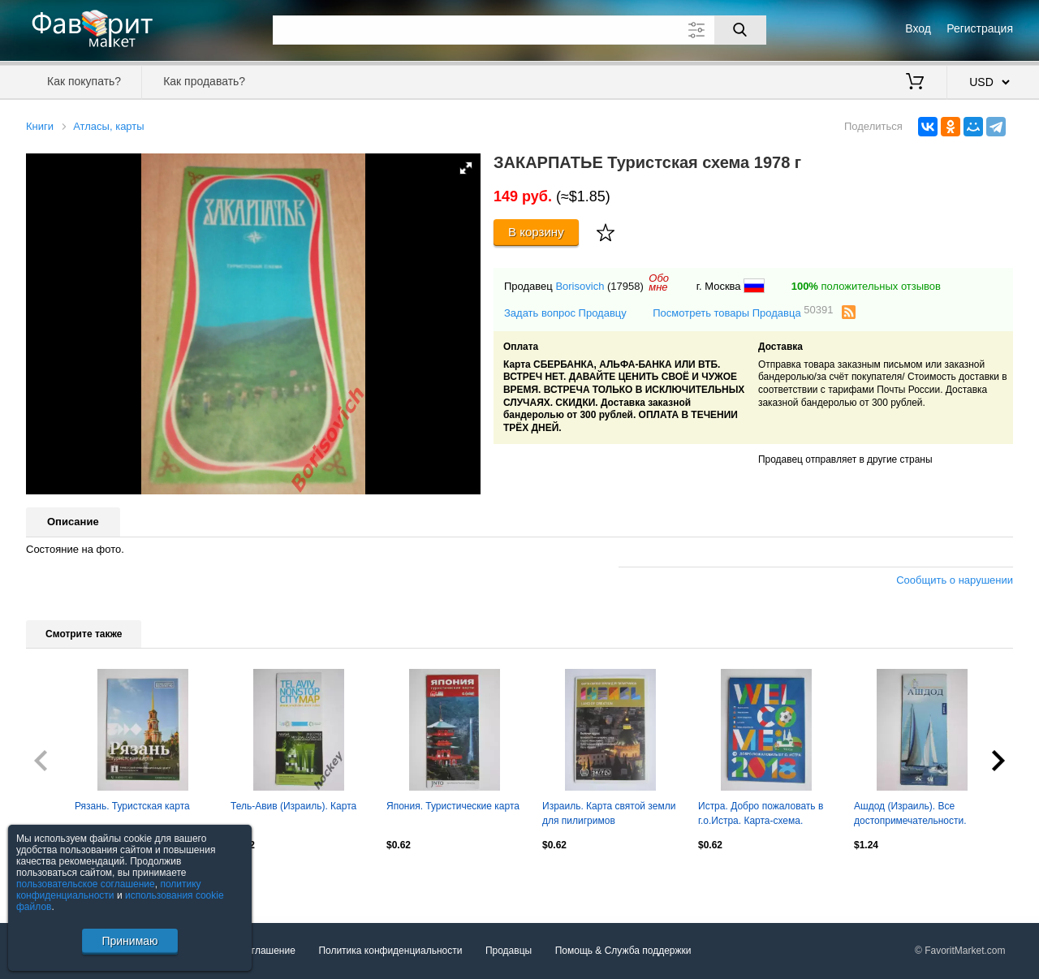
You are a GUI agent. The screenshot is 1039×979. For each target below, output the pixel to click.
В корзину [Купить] (536, 232)
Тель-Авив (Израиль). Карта (293, 806)
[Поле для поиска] (519, 30)
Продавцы (508, 950)
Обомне (659, 282)
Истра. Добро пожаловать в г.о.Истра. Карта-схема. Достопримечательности (760, 815)
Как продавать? (204, 81)
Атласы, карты (108, 126)
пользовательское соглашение (85, 884)
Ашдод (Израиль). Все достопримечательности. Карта (910, 815)
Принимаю (129, 940)
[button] (466, 168)
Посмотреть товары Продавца (743, 312)
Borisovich (579, 286)
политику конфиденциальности (108, 889)
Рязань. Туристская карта (132, 806)
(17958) (625, 286)
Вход (918, 28)
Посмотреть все (61, 880)
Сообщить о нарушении (954, 580)
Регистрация (979, 28)
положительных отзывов (866, 286)
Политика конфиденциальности (390, 950)
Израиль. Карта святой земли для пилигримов (608, 813)
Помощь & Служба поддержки (623, 950)
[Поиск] (740, 30)
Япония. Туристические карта (453, 806)
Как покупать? (84, 81)
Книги (40, 126)
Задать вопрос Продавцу (565, 313)
